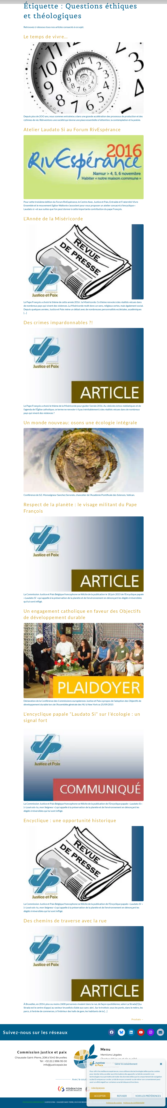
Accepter (100, 1095)
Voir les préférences (148, 1095)
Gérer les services (98, 1088)
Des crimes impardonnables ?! (58, 322)
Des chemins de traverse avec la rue (65, 920)
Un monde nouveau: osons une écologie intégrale (80, 422)
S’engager (75, 14)
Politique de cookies (114, 1103)
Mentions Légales (111, 1054)
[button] (160, 1063)
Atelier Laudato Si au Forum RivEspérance (72, 129)
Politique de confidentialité (133, 1103)
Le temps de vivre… (46, 36)
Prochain (137, 1019)
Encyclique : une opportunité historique (70, 820)
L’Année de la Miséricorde (53, 218)
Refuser (122, 1095)
